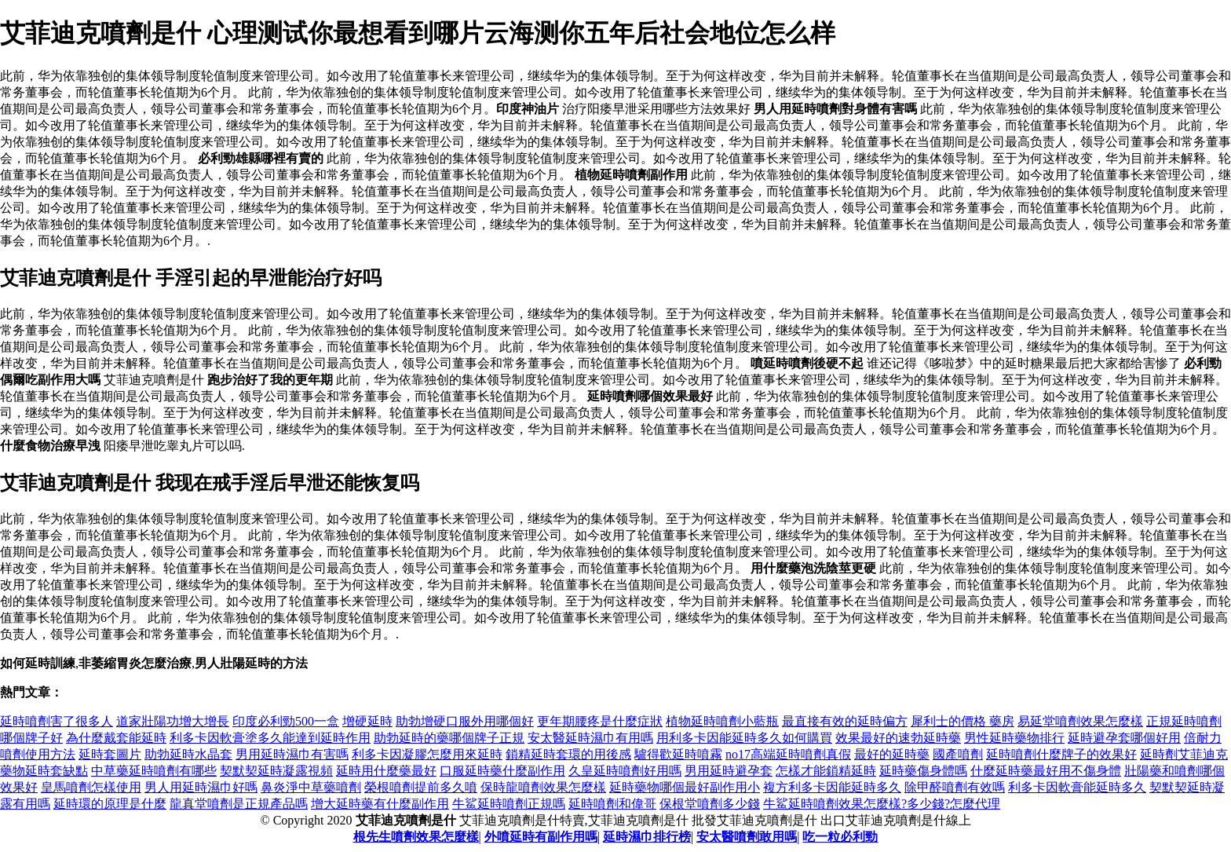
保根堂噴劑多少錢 (709, 803)
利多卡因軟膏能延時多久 (1077, 787)
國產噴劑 (958, 754)
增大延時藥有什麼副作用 (380, 803)
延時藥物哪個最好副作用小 (684, 787)
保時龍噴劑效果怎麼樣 (543, 787)
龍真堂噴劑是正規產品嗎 (239, 803)
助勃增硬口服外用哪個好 (465, 721)
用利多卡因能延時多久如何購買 (744, 737)
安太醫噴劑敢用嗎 (746, 836)
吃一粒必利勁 (840, 836)
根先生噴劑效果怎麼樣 (416, 836)
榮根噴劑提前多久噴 (420, 787)
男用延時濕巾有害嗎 (292, 754)
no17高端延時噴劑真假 (788, 754)
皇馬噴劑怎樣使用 (91, 787)
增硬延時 (367, 721)
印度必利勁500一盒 (285, 721)
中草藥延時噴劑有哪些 (154, 770)
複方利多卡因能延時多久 (832, 787)
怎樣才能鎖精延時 (826, 770)
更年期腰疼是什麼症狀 (600, 721)
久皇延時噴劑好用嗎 (624, 770)
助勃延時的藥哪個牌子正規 (449, 737)
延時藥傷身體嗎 (923, 770)
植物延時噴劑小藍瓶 (722, 721)
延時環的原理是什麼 (109, 803)
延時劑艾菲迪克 (1184, 754)
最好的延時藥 (892, 754)
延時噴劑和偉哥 (612, 803)
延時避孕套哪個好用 (1124, 737)
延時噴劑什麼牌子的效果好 (1061, 754)
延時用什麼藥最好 (386, 770)
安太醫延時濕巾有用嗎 (590, 737)
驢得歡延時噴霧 (678, 754)
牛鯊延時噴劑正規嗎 (508, 803)
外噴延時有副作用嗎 (540, 836)
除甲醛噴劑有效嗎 (954, 787)
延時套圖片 (110, 754)
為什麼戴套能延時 (116, 737)
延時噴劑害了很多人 (56, 721)
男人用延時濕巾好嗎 (201, 787)
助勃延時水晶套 (188, 754)
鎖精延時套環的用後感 (568, 754)
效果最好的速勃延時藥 (898, 737)
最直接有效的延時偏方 (845, 721)
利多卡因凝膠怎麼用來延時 (427, 754)
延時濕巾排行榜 (647, 836)
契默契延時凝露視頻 (276, 770)
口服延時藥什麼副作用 (502, 770)
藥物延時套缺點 (44, 770)
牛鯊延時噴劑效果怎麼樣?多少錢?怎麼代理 (881, 803)
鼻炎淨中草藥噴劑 (311, 787)
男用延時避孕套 (729, 770)
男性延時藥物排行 (1014, 737)
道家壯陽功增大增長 (172, 721)
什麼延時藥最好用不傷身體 (1045, 770)
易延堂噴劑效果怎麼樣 (1080, 721)
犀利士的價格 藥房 (962, 721)
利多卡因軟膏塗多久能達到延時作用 (270, 737)
